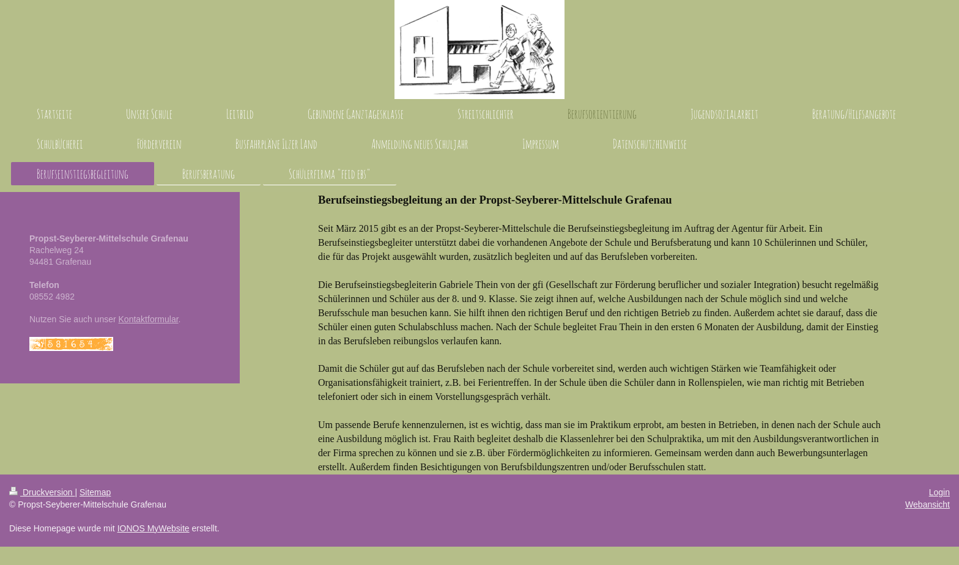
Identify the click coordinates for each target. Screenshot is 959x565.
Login (939, 492)
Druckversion (42, 492)
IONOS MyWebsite (153, 528)
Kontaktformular (149, 319)
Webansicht (927, 504)
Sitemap (95, 492)
